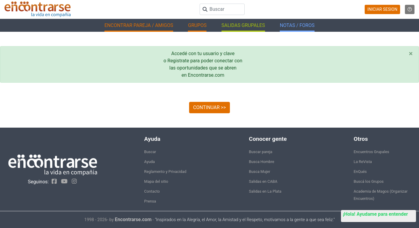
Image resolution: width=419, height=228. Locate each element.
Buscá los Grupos (369, 181)
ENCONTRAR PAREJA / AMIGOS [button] (138, 25)
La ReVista (363, 161)
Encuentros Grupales (371, 152)
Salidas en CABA (263, 181)
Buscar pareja (260, 152)
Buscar (150, 152)
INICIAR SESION (382, 9)
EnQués (360, 171)
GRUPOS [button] (197, 25)
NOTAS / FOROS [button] (297, 25)
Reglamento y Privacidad (165, 171)
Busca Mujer (259, 171)
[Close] (411, 53)
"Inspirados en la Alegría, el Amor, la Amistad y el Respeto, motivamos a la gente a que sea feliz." (245, 219)
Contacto (152, 191)
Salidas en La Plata (265, 191)
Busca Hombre (261, 161)
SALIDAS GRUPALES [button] (243, 25)
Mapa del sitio (156, 181)
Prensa (150, 201)
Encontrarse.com (133, 219)
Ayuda (149, 161)
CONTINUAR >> (209, 107)
